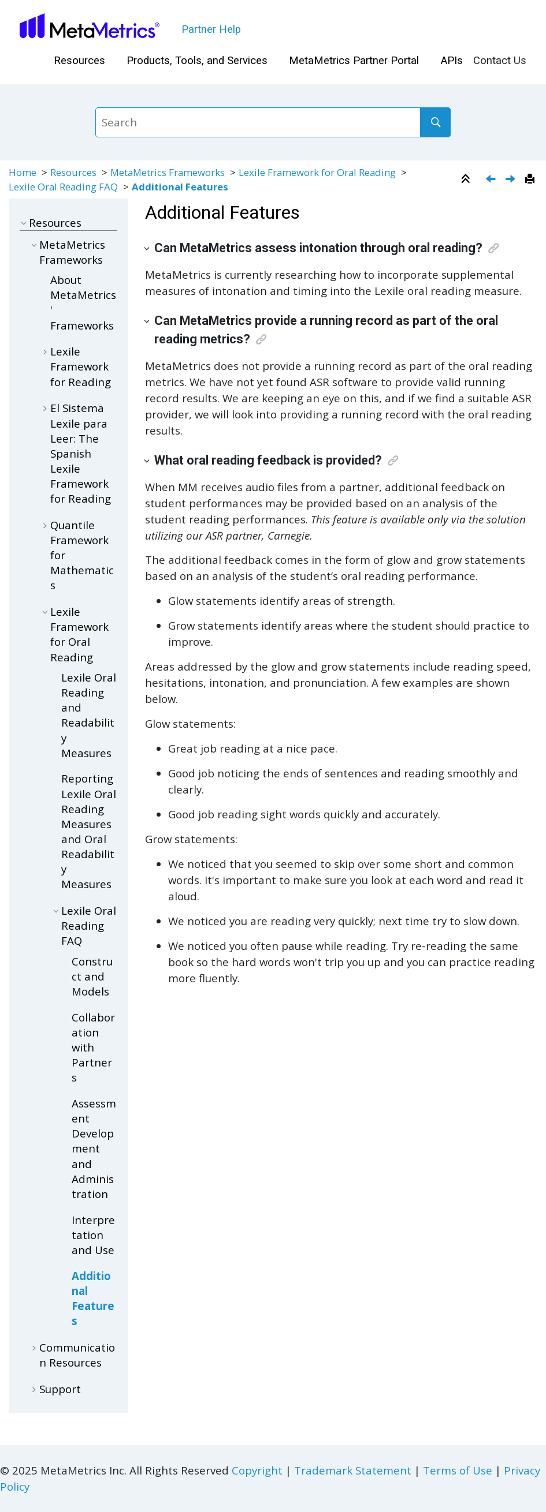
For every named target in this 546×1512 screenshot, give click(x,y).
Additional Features (180, 186)
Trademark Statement (352, 1470)
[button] (24, 222)
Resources (79, 60)
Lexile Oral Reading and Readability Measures (88, 715)
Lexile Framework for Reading (80, 366)
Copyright (257, 1470)
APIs (452, 60)
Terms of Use (457, 1470)
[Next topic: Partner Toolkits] (511, 180)
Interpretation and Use (93, 1234)
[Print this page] (531, 179)
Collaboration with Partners (93, 1047)
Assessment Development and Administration (94, 1148)
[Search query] (272, 122)
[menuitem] (79, 60)
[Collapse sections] (467, 179)
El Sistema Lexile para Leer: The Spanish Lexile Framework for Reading (80, 453)
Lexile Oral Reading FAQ (63, 186)
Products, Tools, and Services (197, 60)
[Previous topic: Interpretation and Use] (491, 180)
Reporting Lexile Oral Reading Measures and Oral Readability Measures (88, 831)
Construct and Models (92, 976)
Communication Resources (77, 1354)
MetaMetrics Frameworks (167, 172)
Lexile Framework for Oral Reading (318, 172)
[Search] (435, 122)
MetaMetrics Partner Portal (354, 60)
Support (60, 1389)
